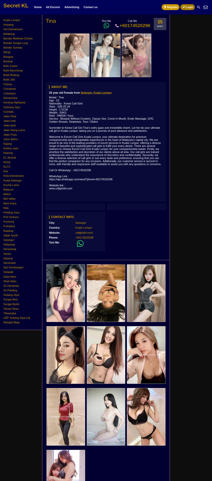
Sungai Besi (10, 299)
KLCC (7, 166)
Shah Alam (9, 281)
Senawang (9, 249)
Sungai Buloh (11, 304)
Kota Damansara (13, 175)
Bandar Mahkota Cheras (18, 38)
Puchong (8, 221)
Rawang (8, 230)
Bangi (6, 52)
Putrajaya (9, 226)
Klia (5, 171)
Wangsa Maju (11, 322)
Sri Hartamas (11, 285)
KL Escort (55, 194)
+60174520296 (132, 25)
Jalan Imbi (9, 120)
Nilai (6, 208)
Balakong (9, 34)
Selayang (9, 244)
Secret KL (15, 6)
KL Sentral (9, 157)
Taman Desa (11, 308)
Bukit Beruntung (13, 70)
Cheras (7, 84)
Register (170, 7)
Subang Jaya (11, 294)
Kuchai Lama (11, 185)
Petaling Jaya (11, 212)
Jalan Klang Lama (14, 130)
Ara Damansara (12, 29)
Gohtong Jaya (11, 107)
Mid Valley (9, 198)
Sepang (8, 258)
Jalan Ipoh (9, 125)
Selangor (86, 92)
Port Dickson (11, 217)
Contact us (91, 7)
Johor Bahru (10, 139)
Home (37, 7)
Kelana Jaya (10, 148)
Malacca (8, 189)
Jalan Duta (9, 116)
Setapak (8, 272)
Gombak (8, 111)
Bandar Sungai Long (15, 43)
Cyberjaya (9, 93)
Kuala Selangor (12, 180)
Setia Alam (9, 276)
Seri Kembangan (13, 267)
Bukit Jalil (9, 79)
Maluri (7, 194)
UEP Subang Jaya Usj (16, 317)
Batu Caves (10, 66)
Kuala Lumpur (103, 92)
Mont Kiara (9, 203)
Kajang (7, 143)
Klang (6, 162)
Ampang (8, 24)
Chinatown (9, 88)
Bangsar (8, 56)
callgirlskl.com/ (84, 232)
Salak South (10, 235)
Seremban (9, 262)
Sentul (7, 253)
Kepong (8, 152)
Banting (7, 61)
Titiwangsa (9, 313)
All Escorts (53, 7)
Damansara (10, 98)
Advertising (71, 7)
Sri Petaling (10, 290)
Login (187, 7)
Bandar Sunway (12, 47)
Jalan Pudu (10, 134)
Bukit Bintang (11, 75)
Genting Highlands (14, 102)
